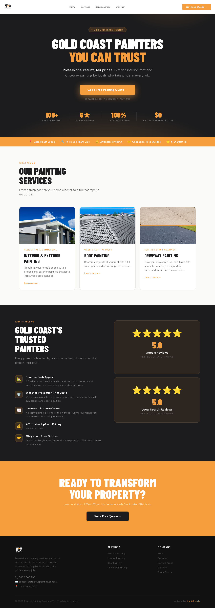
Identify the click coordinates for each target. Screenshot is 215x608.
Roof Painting (115, 562)
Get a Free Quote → (107, 516)
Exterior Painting (116, 553)
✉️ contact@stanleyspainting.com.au (36, 581)
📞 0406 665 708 (25, 577)
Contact (120, 6)
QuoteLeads (193, 601)
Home (72, 6)
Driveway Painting (117, 567)
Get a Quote (165, 572)
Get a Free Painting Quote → (107, 90)
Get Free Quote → (196, 6)
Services (85, 6)
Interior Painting (116, 558)
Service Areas (103, 6)
